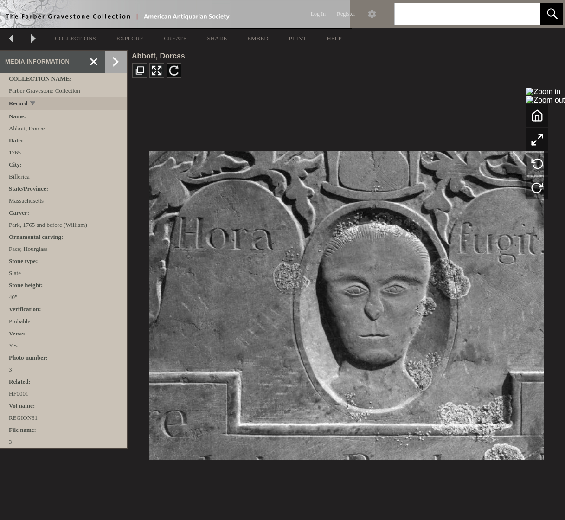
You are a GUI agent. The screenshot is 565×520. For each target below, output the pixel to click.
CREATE (175, 38)
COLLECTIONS (75, 38)
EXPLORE (130, 38)
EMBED (258, 38)
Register (346, 14)
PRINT (298, 38)
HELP (334, 38)
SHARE (217, 38)
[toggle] (33, 104)
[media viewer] (346, 302)
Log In (318, 14)
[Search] (456, 14)
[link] (525, 13)
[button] (551, 14)
